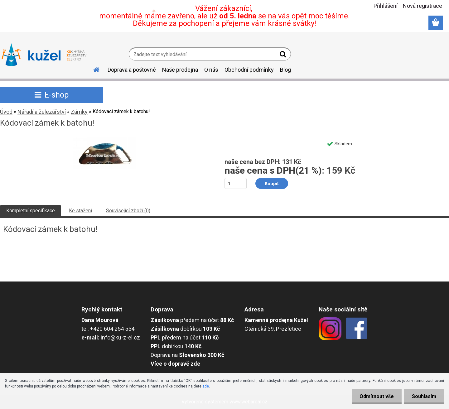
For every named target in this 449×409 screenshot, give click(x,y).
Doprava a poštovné (132, 69)
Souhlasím (424, 396)
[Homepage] (93, 69)
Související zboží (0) (128, 211)
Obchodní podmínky (249, 69)
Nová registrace (422, 5)
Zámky (79, 111)
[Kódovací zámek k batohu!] (104, 140)
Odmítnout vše (377, 396)
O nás (211, 69)
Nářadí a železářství (41, 111)
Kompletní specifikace (30, 211)
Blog (285, 69)
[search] (284, 55)
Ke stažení (80, 211)
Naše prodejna (180, 69)
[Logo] (44, 54)
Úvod (6, 111)
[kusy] (235, 183)
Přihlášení (386, 5)
